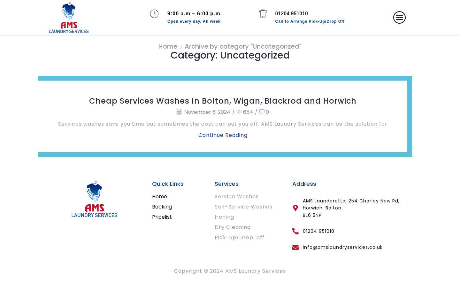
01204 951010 (291, 13)
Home (167, 46)
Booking (162, 206)
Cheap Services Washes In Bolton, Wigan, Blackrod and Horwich (222, 101)
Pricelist (162, 217)
